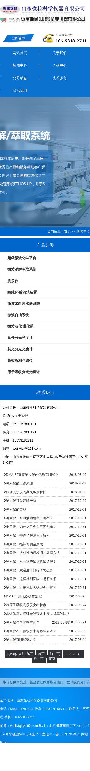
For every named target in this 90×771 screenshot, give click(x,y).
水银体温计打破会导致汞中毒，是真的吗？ (38, 614)
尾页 (52, 659)
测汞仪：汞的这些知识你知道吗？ (31, 561)
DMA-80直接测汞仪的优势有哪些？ (32, 475)
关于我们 (59, 53)
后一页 (39, 659)
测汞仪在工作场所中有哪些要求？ (31, 631)
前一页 (55, 654)
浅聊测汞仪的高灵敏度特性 (26, 492)
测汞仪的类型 (16, 509)
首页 (67, 231)
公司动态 (20, 78)
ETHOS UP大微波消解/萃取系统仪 (45, 162)
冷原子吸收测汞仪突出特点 (26, 605)
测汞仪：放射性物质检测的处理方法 (33, 553)
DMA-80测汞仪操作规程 (24, 596)
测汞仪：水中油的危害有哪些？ (29, 518)
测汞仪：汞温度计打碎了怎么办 (29, 570)
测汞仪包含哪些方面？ (23, 622)
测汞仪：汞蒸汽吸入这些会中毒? (30, 587)
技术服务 (59, 78)
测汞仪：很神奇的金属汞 (24, 544)
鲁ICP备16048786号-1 (63, 734)
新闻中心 (20, 65)
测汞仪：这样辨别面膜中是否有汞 (31, 579)
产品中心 (59, 65)
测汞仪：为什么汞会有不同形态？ (31, 527)
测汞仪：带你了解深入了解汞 (28, 535)
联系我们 (20, 90)
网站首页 (20, 53)
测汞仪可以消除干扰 (21, 501)
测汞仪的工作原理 (19, 483)
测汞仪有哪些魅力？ (21, 640)
